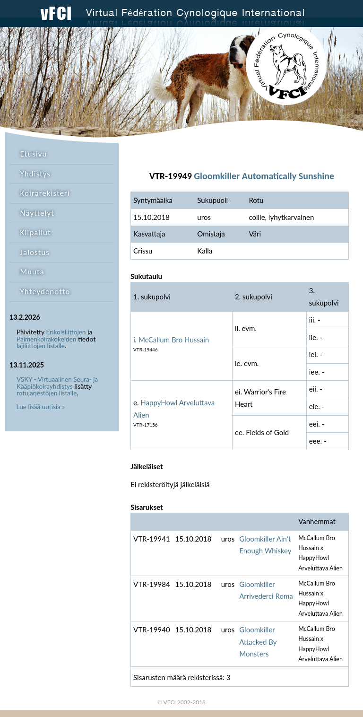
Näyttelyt (37, 213)
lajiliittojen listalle (41, 346)
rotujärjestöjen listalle (47, 393)
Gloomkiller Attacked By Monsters (258, 641)
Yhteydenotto (45, 292)
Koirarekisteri (45, 193)
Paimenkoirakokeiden (46, 339)
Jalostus (35, 252)
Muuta (32, 272)
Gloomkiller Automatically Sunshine (264, 176)
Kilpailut (35, 232)
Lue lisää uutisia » (41, 407)
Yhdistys (35, 174)
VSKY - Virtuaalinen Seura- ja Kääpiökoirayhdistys (57, 383)
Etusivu (33, 154)
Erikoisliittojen (66, 332)
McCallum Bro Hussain (173, 339)
